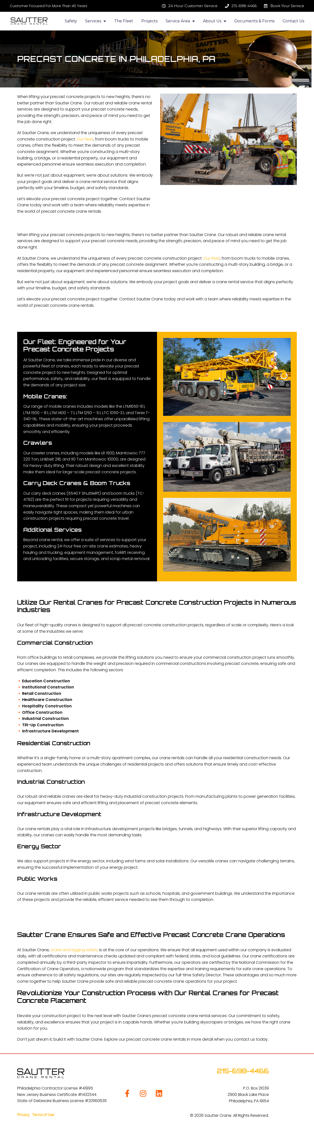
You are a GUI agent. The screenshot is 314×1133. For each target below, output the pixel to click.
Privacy (24, 1114)
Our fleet (85, 139)
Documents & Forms (254, 21)
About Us (214, 21)
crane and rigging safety (74, 950)
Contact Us (293, 21)
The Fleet (123, 21)
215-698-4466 (243, 1071)
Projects (149, 21)
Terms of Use (43, 1114)
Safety (71, 21)
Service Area (180, 21)
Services (95, 21)
